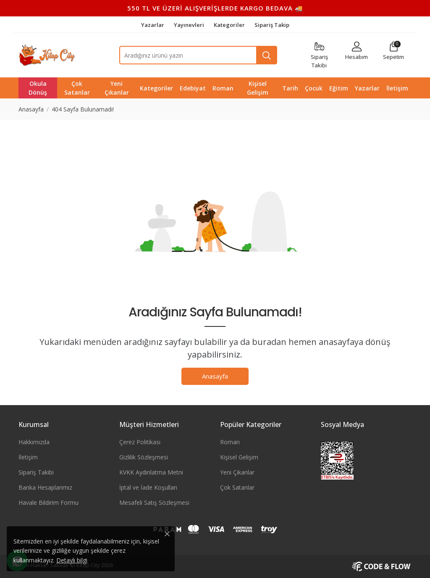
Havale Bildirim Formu (48, 502)
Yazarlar (153, 25)
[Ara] (266, 55)
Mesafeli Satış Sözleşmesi (154, 502)
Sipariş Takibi (36, 472)
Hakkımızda (34, 442)
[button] (393, 51)
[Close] (167, 533)
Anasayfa (215, 376)
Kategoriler (230, 25)
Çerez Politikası (139, 442)
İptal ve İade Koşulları (148, 487)
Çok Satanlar (237, 487)
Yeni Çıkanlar (237, 472)
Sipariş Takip (271, 25)
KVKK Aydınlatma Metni (151, 472)
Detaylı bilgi (71, 560)
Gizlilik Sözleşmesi (143, 457)
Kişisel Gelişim (239, 457)
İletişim (28, 457)
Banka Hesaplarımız (45, 487)
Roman (230, 442)
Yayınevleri (189, 25)
